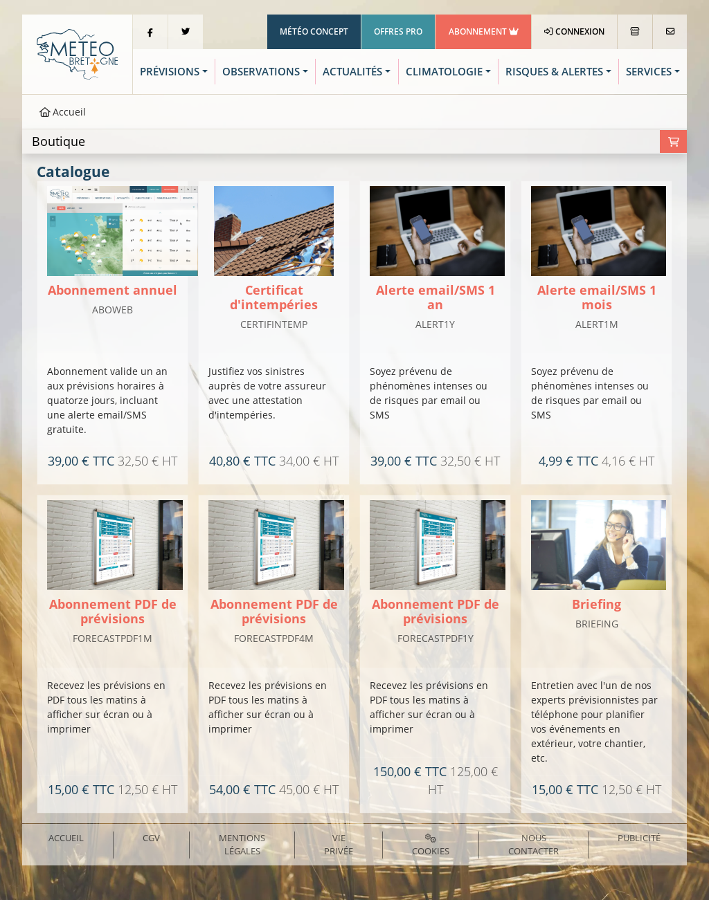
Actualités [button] (352, 71)
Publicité (639, 838)
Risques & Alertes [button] (554, 71)
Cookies (430, 846)
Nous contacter (533, 844)
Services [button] (649, 71)
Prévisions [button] (169, 71)
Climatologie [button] (444, 71)
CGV (151, 838)
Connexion (574, 31)
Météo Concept (314, 31)
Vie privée (338, 844)
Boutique (58, 141)
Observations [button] (261, 71)
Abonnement (484, 31)
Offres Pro (398, 31)
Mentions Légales (242, 844)
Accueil (63, 111)
